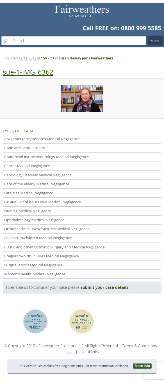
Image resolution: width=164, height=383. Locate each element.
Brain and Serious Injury (24, 147)
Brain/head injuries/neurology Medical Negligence (46, 156)
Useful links (89, 351)
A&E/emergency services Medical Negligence (42, 138)
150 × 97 (47, 58)
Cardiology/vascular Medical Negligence (37, 174)
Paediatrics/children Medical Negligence (38, 237)
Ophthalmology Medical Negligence (34, 219)
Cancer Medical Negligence (27, 165)
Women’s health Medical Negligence (34, 273)
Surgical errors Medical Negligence (33, 264)
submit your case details (104, 287)
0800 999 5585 (141, 28)
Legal (69, 351)
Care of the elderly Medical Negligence (36, 183)
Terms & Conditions (139, 346)
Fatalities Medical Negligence (28, 192)
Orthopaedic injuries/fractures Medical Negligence (46, 228)
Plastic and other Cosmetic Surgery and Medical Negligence (54, 247)
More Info (142, 366)
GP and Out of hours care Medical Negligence (42, 201)
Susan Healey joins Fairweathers (86, 58)
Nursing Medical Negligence (27, 210)
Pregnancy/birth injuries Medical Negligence (41, 256)
